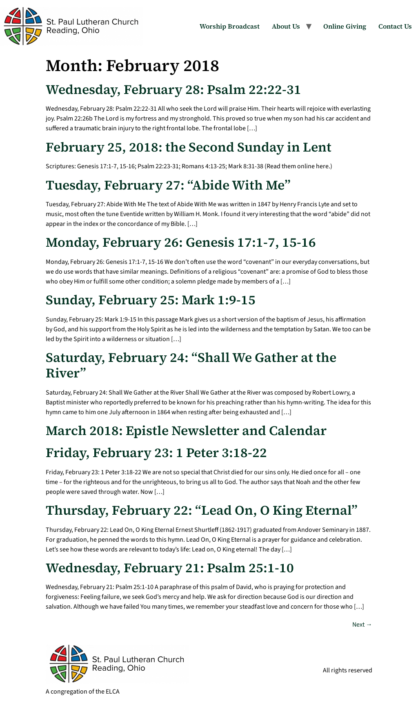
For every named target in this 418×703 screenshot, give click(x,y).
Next (362, 624)
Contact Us (395, 26)
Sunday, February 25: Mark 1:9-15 (151, 300)
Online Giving (344, 26)
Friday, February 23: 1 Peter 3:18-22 (156, 453)
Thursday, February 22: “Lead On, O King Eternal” (202, 510)
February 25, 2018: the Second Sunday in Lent (188, 147)
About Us (286, 26)
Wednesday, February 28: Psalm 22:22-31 (173, 89)
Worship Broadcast (230, 26)
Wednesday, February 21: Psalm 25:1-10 (170, 568)
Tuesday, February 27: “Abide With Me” (168, 185)
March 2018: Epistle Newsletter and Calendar (186, 431)
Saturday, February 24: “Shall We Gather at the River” (191, 365)
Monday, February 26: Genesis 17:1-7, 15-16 (181, 242)
